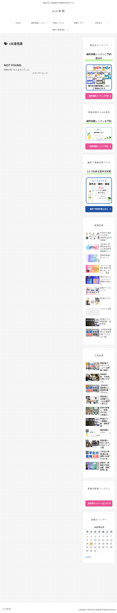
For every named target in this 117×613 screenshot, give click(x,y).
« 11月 (88, 557)
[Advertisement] (40, 53)
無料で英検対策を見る (99, 209)
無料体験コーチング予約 (99, 96)
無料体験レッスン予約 (99, 146)
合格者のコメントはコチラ (99, 503)
